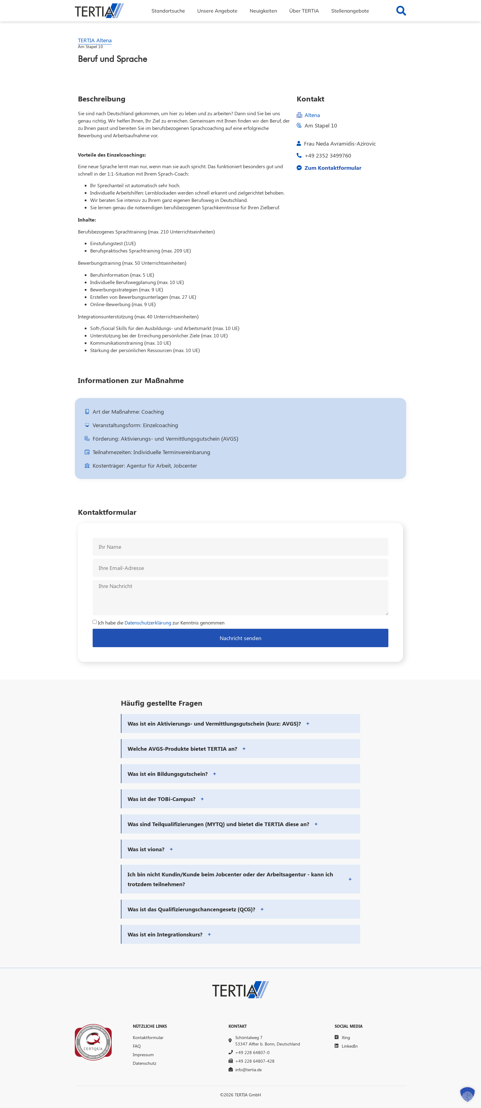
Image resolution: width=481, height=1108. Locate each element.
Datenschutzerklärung (148, 622)
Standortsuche (168, 11)
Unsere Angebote (217, 11)
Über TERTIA (304, 11)
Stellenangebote (350, 11)
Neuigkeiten (263, 11)
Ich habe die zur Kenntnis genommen (161, 622)
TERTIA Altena (95, 40)
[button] (240, 723)
